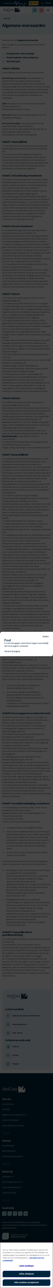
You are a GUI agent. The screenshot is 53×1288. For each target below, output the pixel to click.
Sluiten (46, 637)
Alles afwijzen (26, 1274)
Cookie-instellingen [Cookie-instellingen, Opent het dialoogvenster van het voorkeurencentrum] (26, 1266)
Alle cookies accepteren (26, 1282)
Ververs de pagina (12, 651)
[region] (26, 1265)
